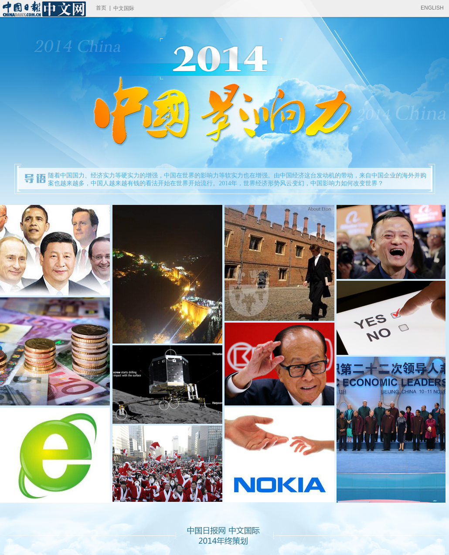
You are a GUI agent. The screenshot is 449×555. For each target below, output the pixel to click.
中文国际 (123, 8)
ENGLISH (432, 8)
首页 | (103, 8)
